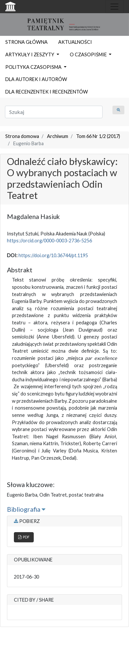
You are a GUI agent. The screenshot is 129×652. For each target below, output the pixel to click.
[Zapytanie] (54, 112)
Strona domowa (22, 136)
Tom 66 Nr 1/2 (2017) (98, 136)
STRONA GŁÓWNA (26, 42)
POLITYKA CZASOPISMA (34, 67)
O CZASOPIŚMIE (89, 54)
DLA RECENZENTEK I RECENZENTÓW (46, 92)
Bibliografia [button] (26, 509)
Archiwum (57, 136)
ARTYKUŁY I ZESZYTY (30, 54)
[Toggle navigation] (114, 6)
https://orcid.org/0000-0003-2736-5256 (49, 240)
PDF (23, 537)
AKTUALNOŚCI (75, 42)
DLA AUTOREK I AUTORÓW (36, 79)
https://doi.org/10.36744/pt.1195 (53, 255)
